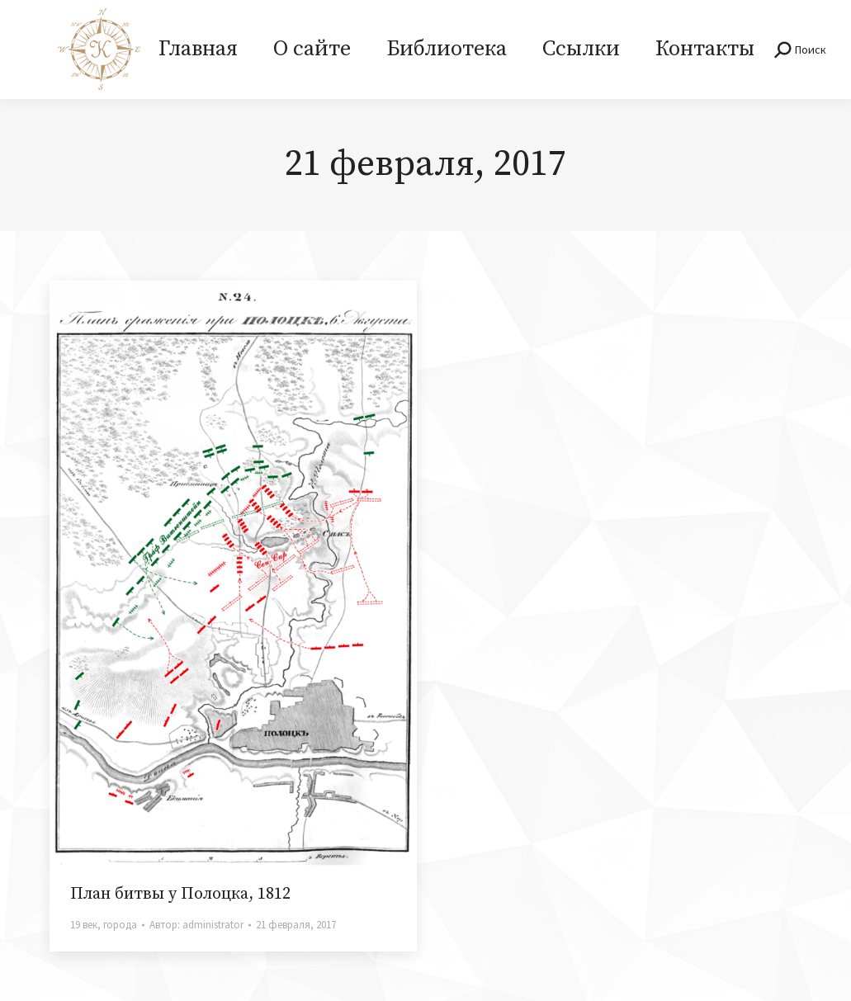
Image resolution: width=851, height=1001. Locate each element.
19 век (83, 925)
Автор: (196, 925)
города (120, 925)
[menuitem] (197, 49)
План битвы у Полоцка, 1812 (180, 894)
